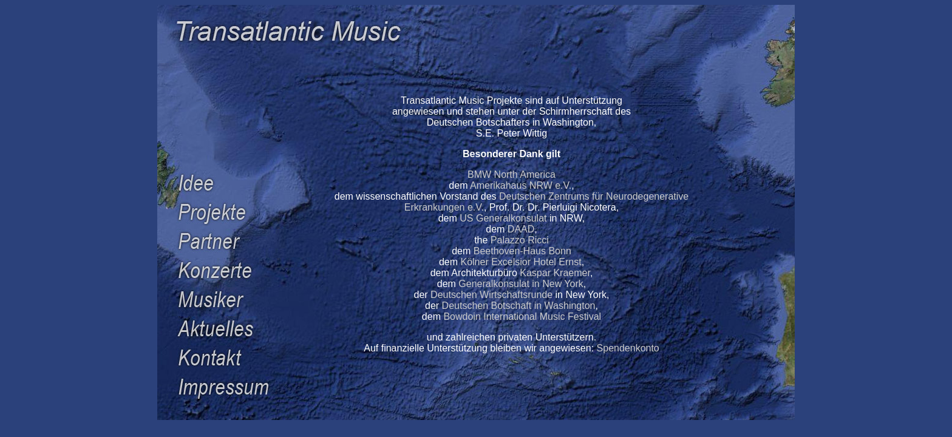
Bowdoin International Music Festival (522, 316)
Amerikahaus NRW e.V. (520, 185)
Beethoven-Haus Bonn (522, 251)
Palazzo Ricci (520, 240)
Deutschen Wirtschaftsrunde (491, 295)
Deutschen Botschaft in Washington (519, 305)
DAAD (521, 229)
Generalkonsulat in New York (520, 284)
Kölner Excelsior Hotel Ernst (520, 262)
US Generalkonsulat (503, 218)
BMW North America (511, 174)
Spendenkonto (628, 348)
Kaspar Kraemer (555, 273)
